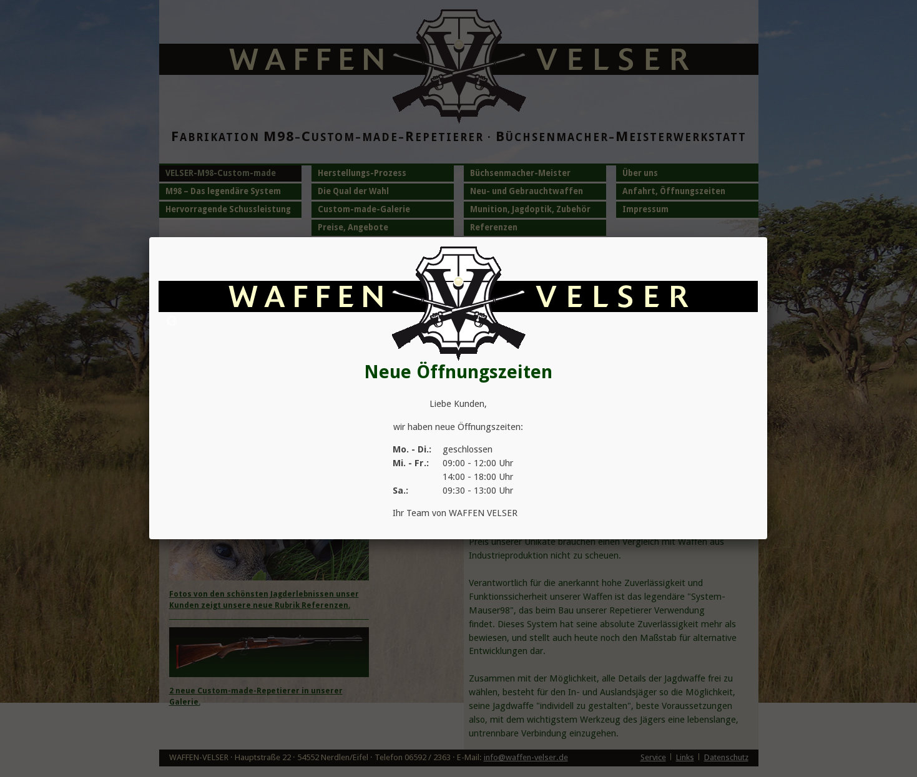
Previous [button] (171, 321)
